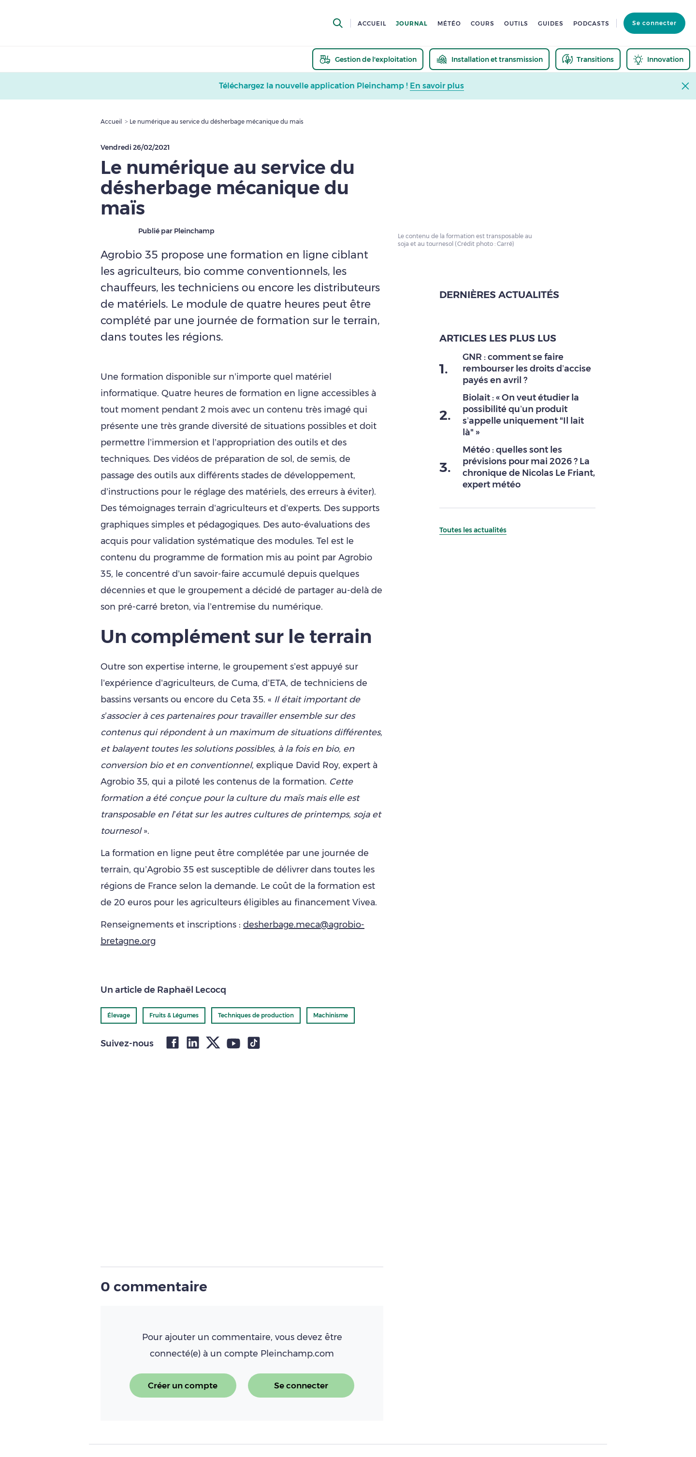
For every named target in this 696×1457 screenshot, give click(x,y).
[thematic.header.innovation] (658, 59)
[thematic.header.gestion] (367, 59)
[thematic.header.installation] (489, 59)
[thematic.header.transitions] (588, 59)
